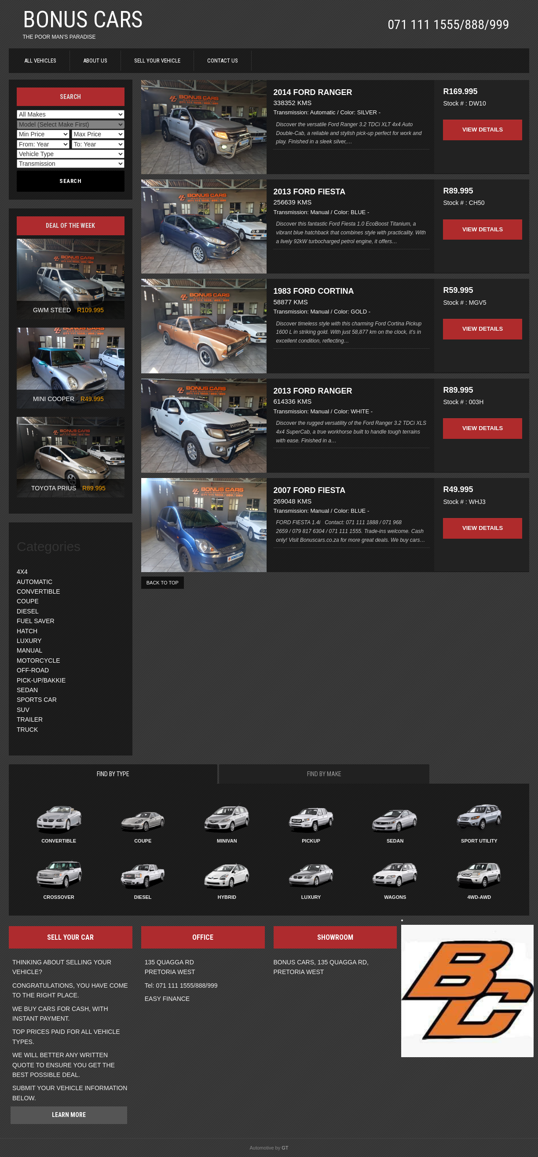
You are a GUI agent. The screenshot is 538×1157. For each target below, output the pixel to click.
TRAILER (30, 719)
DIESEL (28, 611)
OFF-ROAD (33, 670)
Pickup (311, 840)
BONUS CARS (83, 19)
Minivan (227, 840)
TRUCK (27, 729)
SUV (23, 709)
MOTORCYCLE (38, 660)
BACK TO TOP (162, 600)
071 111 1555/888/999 (448, 24)
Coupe (142, 840)
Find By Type (113, 773)
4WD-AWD (479, 897)
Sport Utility (479, 840)
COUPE (28, 601)
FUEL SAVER (36, 620)
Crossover (58, 897)
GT (285, 1147)
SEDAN (27, 689)
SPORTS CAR (37, 699)
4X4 (22, 571)
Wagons (395, 897)
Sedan (395, 840)
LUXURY (29, 640)
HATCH (27, 631)
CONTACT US (222, 60)
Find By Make (324, 773)
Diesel (143, 897)
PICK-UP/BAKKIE (41, 680)
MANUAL (29, 650)
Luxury (311, 897)
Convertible (58, 840)
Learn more (69, 1114)
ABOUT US (95, 60)
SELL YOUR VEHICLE (157, 60)
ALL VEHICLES (40, 60)
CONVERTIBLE (38, 591)
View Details (482, 124)
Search (70, 181)
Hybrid (227, 897)
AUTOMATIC (34, 581)
